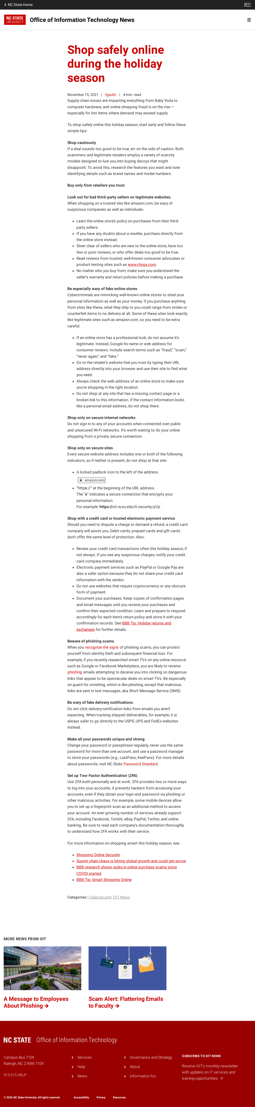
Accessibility (81, 1097)
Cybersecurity (100, 897)
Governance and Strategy (151, 1057)
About (135, 1066)
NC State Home (18, 5)
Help (81, 1066)
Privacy (101, 1097)
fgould (110, 94)
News (82, 1076)
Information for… (144, 1076)
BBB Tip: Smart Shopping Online (104, 879)
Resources (119, 1097)
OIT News (121, 897)
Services (84, 1057)
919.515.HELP (15, 1075)
